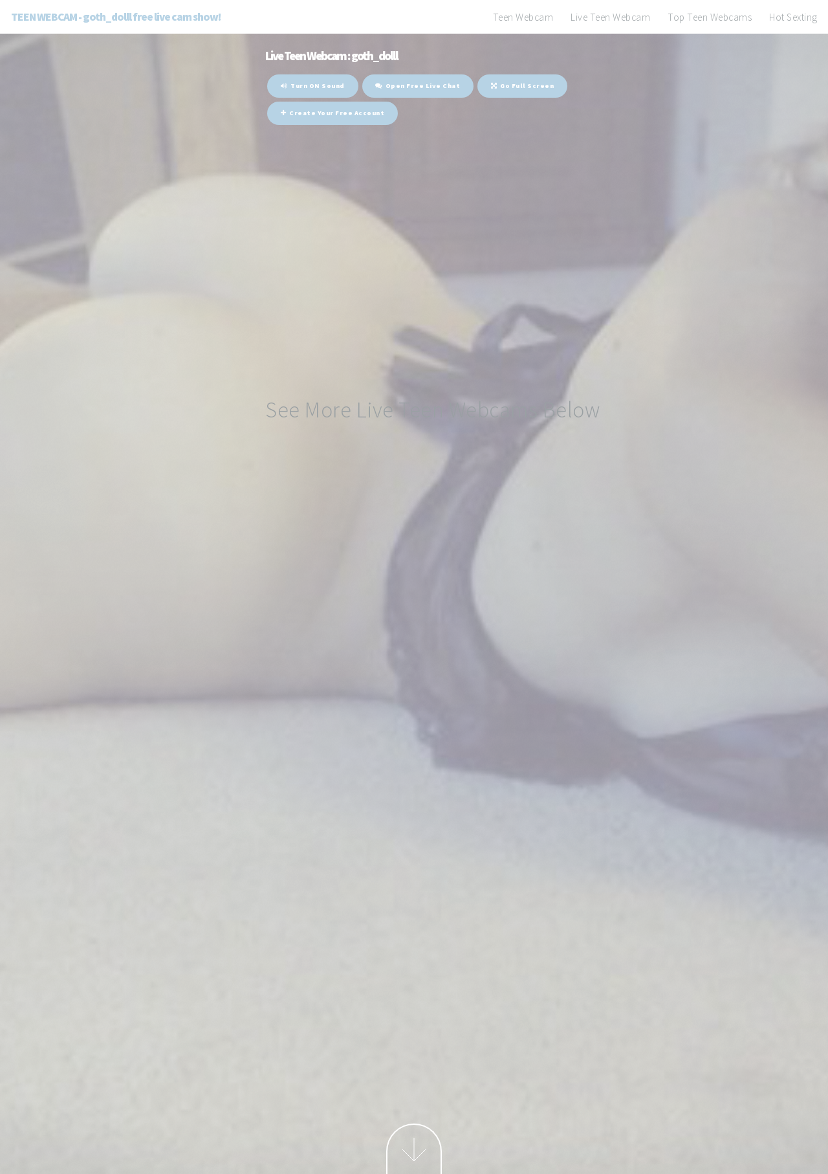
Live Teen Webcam (610, 17)
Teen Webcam (523, 17)
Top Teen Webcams (710, 17)
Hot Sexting (793, 17)
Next (414, 1149)
